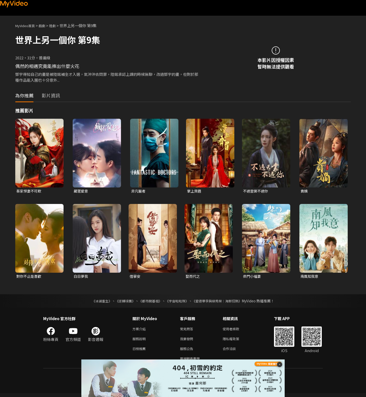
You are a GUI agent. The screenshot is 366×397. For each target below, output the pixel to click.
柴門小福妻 (252, 277)
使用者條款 (235, 330)
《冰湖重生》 (97, 301)
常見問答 (187, 330)
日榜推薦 (140, 351)
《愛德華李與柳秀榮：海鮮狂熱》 (220, 301)
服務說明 (140, 340)
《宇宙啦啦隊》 (177, 301)
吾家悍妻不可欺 (29, 191)
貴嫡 (304, 191)
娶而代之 (193, 277)
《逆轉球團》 (122, 301)
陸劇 (57, 25)
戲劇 (46, 25)
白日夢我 (81, 277)
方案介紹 (140, 330)
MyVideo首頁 (26, 25)
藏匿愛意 (81, 191)
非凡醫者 (138, 191)
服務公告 (187, 351)
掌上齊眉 (194, 191)
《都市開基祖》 (148, 301)
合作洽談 (233, 351)
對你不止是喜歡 (29, 277)
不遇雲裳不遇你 (256, 191)
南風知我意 (309, 277)
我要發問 (187, 340)
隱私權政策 (235, 340)
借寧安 (135, 277)
